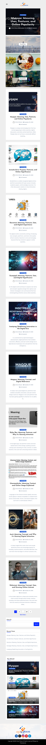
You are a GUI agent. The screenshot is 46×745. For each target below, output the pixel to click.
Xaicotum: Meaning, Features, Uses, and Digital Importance (22, 642)
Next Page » (23, 614)
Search (9, 619)
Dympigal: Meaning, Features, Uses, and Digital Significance (22, 645)
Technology (23, 15)
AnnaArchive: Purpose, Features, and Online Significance (21, 638)
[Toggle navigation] (7, 4)
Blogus (35, 741)
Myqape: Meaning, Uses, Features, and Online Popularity (23, 21)
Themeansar (23, 743)
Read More (23, 44)
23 (26, 612)
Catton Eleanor (13, 28)
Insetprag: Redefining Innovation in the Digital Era (20, 649)
